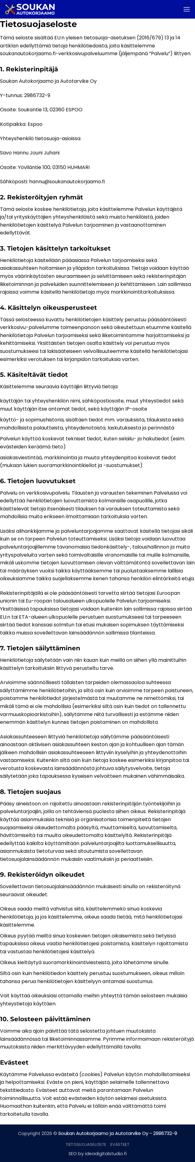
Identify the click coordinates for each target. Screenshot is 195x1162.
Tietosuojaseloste (86, 1144)
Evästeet (119, 1144)
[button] (186, 9)
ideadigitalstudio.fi (106, 1154)
